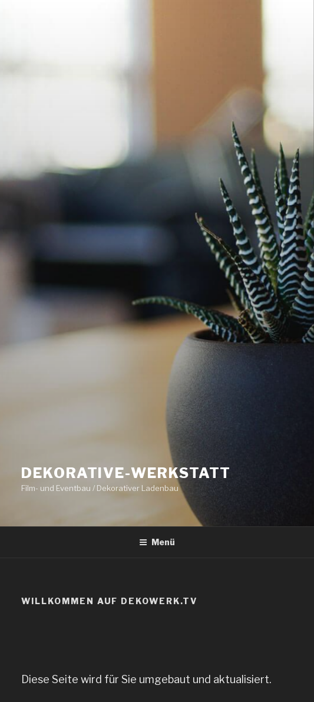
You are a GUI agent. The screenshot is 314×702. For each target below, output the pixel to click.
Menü (157, 542)
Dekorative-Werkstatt (126, 473)
